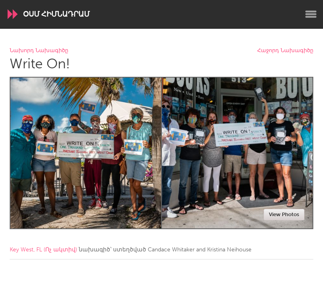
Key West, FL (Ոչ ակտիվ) (43, 249)
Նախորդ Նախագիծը (39, 50)
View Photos (284, 214)
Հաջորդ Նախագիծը (285, 50)
